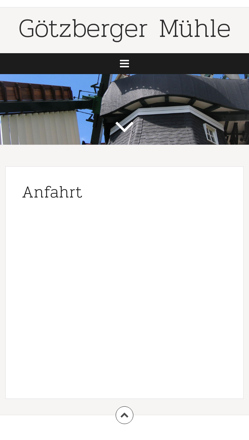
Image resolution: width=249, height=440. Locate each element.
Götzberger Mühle (124, 27)
